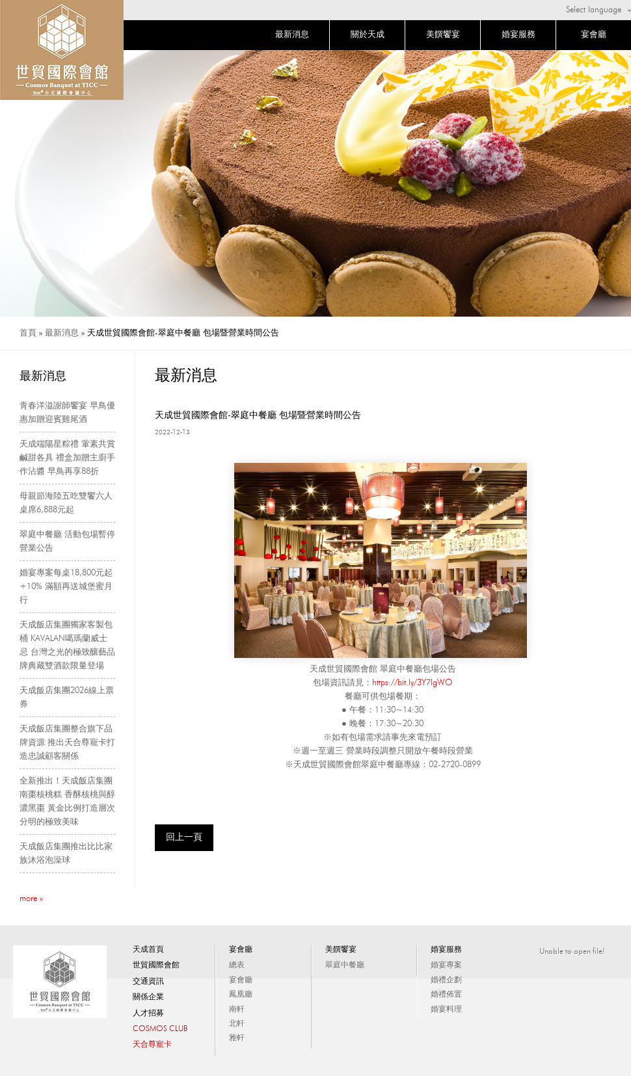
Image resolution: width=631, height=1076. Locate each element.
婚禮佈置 (446, 995)
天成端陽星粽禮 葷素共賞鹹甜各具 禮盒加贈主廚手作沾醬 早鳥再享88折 (67, 458)
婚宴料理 (446, 1010)
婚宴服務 (518, 35)
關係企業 (148, 997)
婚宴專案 (446, 965)
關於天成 (367, 35)
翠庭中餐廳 (344, 965)
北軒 (237, 1024)
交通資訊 (148, 982)
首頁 (28, 333)
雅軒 (237, 1038)
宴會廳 (593, 35)
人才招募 (148, 1013)
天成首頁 (148, 950)
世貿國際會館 (156, 965)
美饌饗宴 (443, 35)
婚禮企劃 (446, 980)
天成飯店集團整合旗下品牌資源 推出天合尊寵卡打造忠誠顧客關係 (67, 743)
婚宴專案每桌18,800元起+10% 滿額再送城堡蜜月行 (66, 587)
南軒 (237, 1010)
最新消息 (292, 35)
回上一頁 (184, 837)
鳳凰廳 (240, 995)
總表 (237, 965)
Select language (593, 10)
